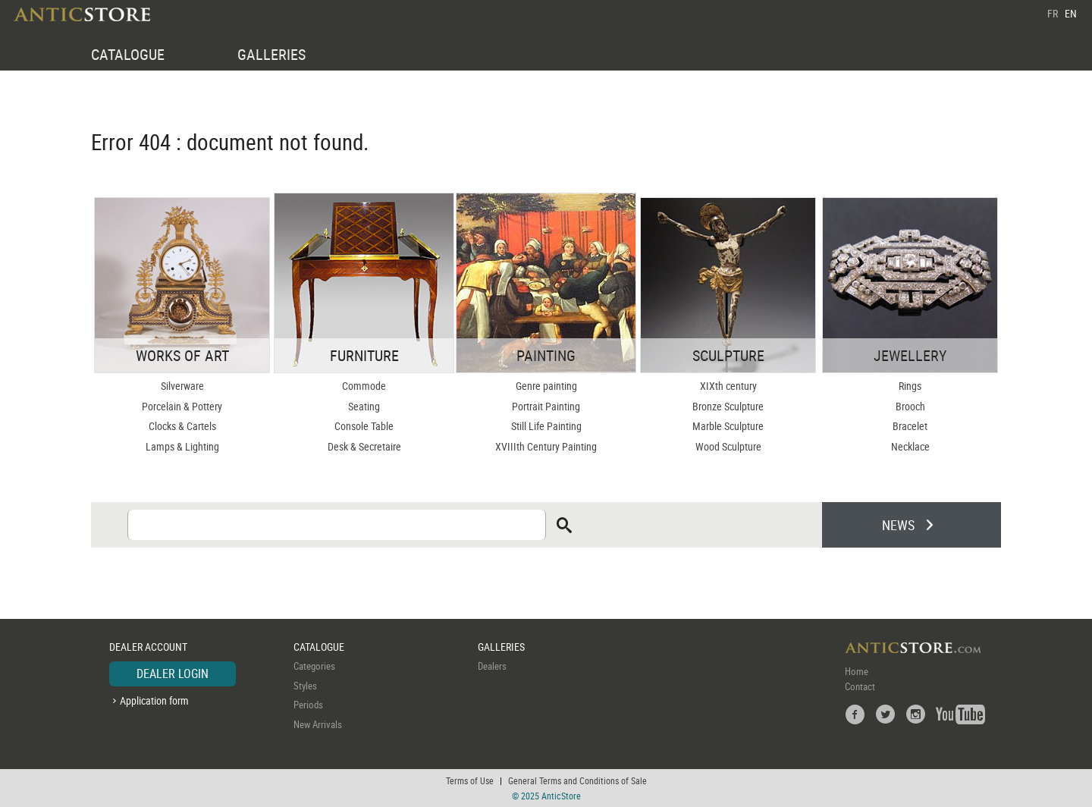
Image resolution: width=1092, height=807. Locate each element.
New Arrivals (317, 724)
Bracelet (910, 426)
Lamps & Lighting (182, 446)
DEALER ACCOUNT (148, 646)
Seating (364, 406)
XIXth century (728, 385)
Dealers (492, 666)
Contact (860, 686)
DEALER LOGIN (172, 673)
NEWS (898, 525)
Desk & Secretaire (364, 446)
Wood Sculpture (728, 446)
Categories (314, 666)
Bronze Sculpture (728, 406)
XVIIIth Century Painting (546, 446)
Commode (364, 385)
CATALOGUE (128, 54)
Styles (305, 685)
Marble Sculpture (728, 426)
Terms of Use (470, 780)
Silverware (182, 385)
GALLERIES (271, 54)
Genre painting (546, 385)
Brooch (910, 406)
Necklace (910, 446)
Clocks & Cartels (182, 426)
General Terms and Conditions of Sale (577, 780)
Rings (910, 385)
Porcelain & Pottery (182, 406)
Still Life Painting (546, 426)
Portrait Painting (546, 406)
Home (856, 671)
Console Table (364, 426)
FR (1052, 13)
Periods (308, 704)
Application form (154, 700)
